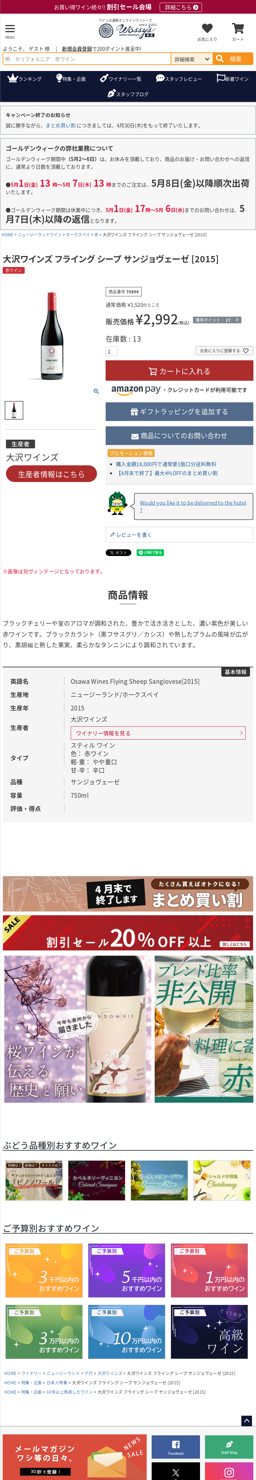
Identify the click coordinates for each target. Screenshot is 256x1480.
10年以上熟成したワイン (70, 1392)
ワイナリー (125, 78)
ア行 (88, 1373)
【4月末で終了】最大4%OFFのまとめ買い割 (167, 472)
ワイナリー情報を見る (103, 733)
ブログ (132, 94)
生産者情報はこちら (51, 473)
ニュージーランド (63, 1373)
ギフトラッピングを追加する (184, 411)
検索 (236, 58)
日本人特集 (57, 1382)
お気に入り (207, 39)
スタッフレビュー (183, 78)
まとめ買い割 (61, 125)
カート (238, 39)
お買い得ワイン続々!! (128, 7)
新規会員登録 (77, 48)
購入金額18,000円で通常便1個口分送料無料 (166, 463)
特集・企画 (74, 78)
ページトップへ (246, 1421)
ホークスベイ (78, 234)
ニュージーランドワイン (40, 234)
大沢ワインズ (110, 1373)
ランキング (30, 78)
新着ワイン (237, 78)
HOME (7, 234)
